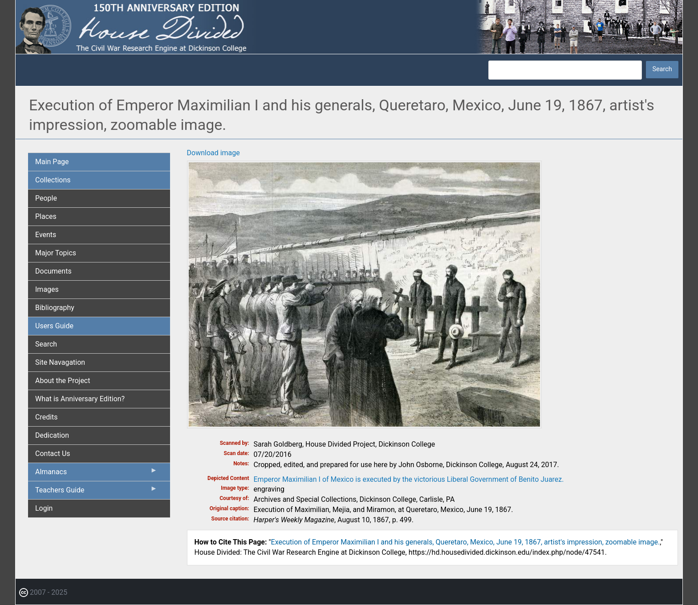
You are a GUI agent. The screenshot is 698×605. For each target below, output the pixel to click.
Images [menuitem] (47, 289)
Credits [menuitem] (46, 417)
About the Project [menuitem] (62, 380)
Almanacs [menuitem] (96, 474)
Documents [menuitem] (53, 271)
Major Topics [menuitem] (55, 253)
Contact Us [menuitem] (52, 453)
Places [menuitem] (46, 216)
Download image (213, 153)
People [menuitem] (46, 198)
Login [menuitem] (44, 508)
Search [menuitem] (46, 344)
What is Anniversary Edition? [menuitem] (80, 399)
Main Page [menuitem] (52, 161)
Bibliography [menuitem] (54, 307)
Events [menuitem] (45, 234)
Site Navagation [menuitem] (60, 362)
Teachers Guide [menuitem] (96, 492)
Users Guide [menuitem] (54, 326)
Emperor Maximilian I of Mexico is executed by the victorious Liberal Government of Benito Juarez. (409, 479)
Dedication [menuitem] (52, 435)
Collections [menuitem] (53, 180)
